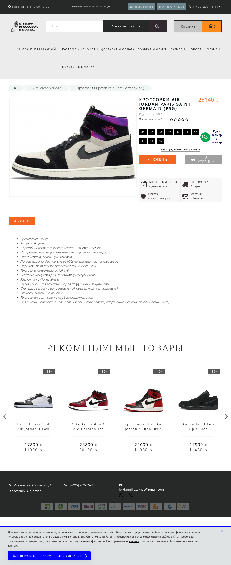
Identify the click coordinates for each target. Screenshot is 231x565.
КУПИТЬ (160, 159)
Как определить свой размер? (180, 149)
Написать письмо (172, 7)
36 (143, 132)
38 (160, 132)
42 (195, 132)
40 (177, 132)
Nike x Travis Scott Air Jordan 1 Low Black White (33, 429)
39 (169, 132)
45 (160, 141)
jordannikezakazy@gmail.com (141, 489)
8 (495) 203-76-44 (82, 485)
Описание (22, 221)
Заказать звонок (141, 7)
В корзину (202, 159)
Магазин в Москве (78, 67)
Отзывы (217, 49)
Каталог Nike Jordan (80, 49)
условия (134, 541)
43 (143, 141)
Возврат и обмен (154, 49)
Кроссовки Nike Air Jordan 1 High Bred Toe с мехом (143, 429)
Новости (199, 49)
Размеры (180, 49)
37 (151, 132)
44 (151, 141)
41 (186, 132)
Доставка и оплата (118, 49)
